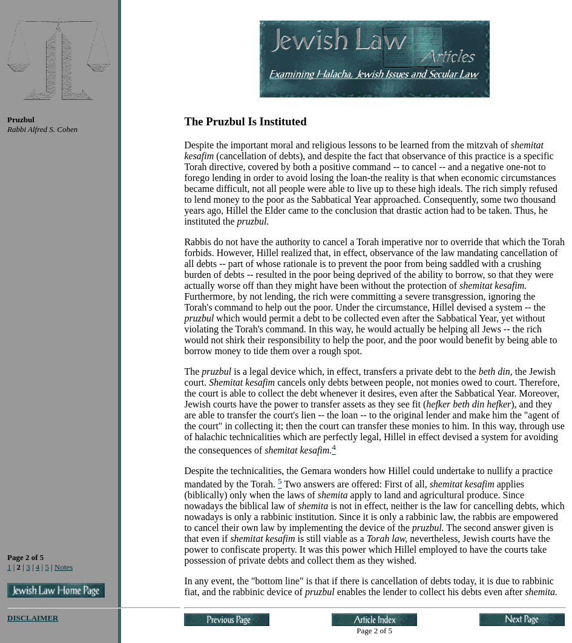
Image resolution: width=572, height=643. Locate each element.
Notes (63, 567)
